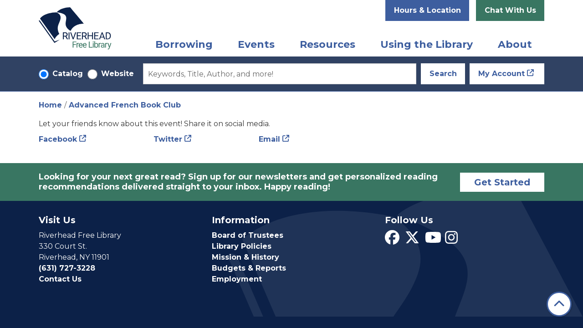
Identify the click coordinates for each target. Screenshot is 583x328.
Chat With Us (510, 10)
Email (269, 139)
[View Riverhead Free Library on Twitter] (412, 240)
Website (117, 73)
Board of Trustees (247, 235)
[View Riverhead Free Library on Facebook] (392, 240)
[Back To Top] (559, 304)
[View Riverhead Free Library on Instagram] (451, 240)
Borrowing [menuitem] (184, 44)
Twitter (167, 139)
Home (50, 105)
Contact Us (60, 279)
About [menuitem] (515, 44)
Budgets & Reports (249, 268)
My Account (501, 73)
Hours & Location (427, 10)
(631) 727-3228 (67, 268)
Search (443, 73)
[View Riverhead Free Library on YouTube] (433, 240)
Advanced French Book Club (125, 105)
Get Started (502, 182)
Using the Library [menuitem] (426, 44)
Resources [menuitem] (327, 44)
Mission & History (245, 257)
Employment (237, 279)
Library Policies (241, 246)
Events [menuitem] (256, 44)
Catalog (67, 73)
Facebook (58, 139)
